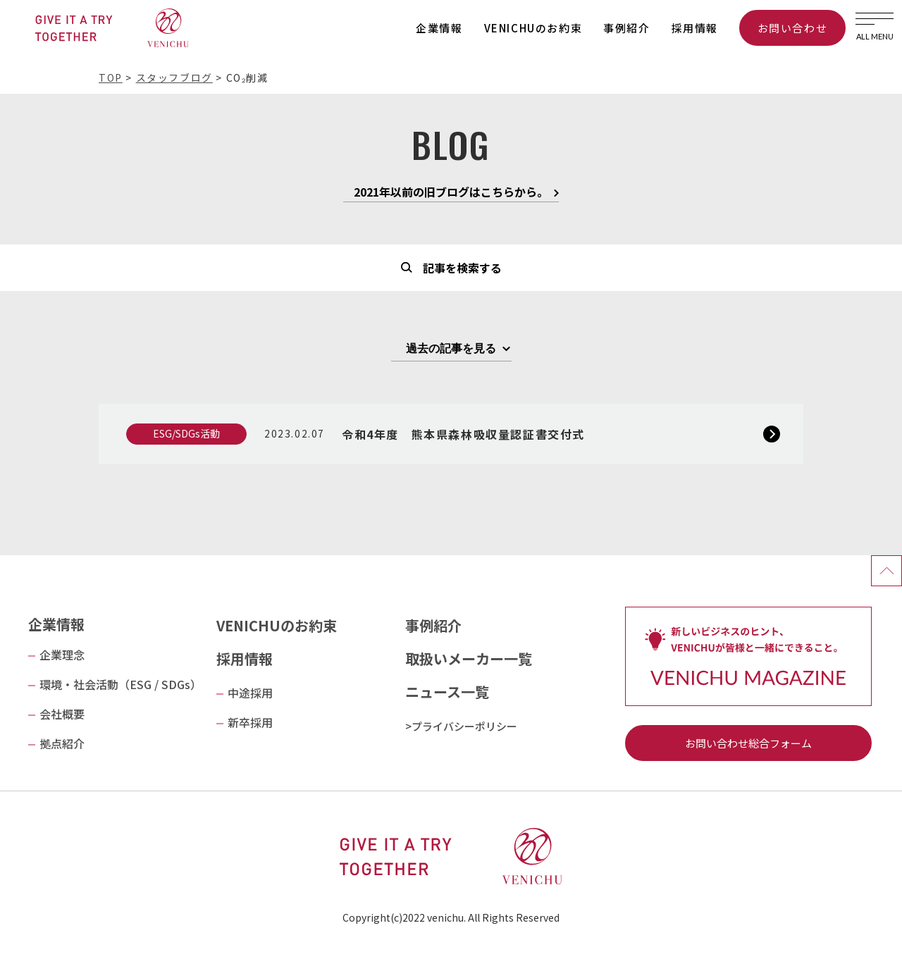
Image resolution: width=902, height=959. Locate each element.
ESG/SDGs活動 (186, 433)
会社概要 (62, 713)
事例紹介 (626, 27)
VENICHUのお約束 (533, 27)
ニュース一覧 (447, 691)
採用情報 (695, 27)
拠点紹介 (62, 743)
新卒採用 (250, 722)
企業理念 (62, 654)
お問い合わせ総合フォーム (748, 743)
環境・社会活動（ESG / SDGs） (120, 684)
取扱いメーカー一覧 (468, 658)
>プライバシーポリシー (461, 726)
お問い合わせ (793, 27)
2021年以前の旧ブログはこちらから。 (451, 193)
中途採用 (250, 692)
